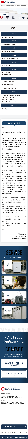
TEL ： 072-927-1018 (8, 97)
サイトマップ (3, 432)
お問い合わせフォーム (21, 437)
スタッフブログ (15, 427)
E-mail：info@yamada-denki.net (11, 101)
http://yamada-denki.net (9, 109)
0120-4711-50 (7, 437)
